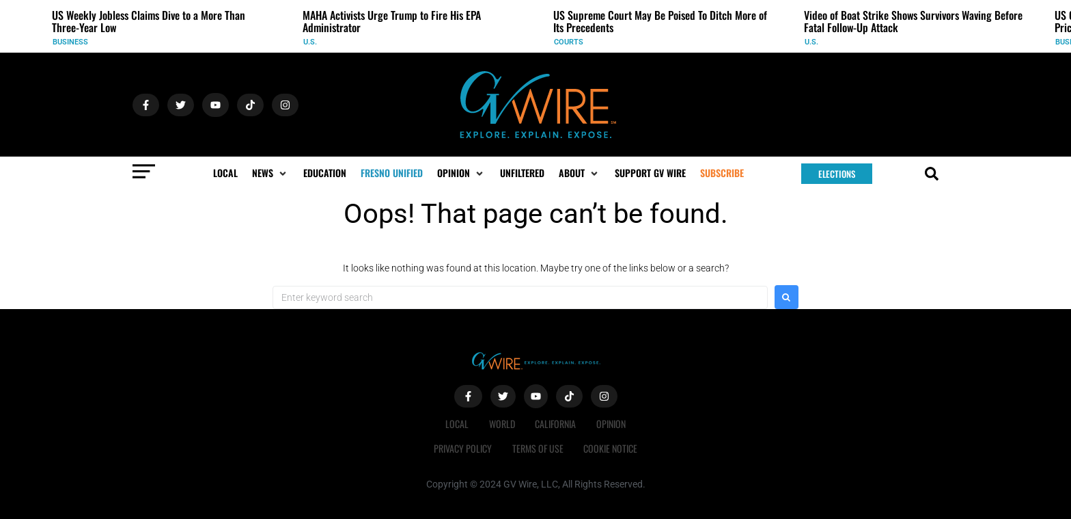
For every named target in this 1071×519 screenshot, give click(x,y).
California (556, 423)
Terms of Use (538, 448)
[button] (270, 173)
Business (70, 42)
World (502, 423)
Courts (568, 42)
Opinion (611, 423)
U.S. (310, 42)
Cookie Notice (611, 448)
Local (457, 423)
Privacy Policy (463, 448)
